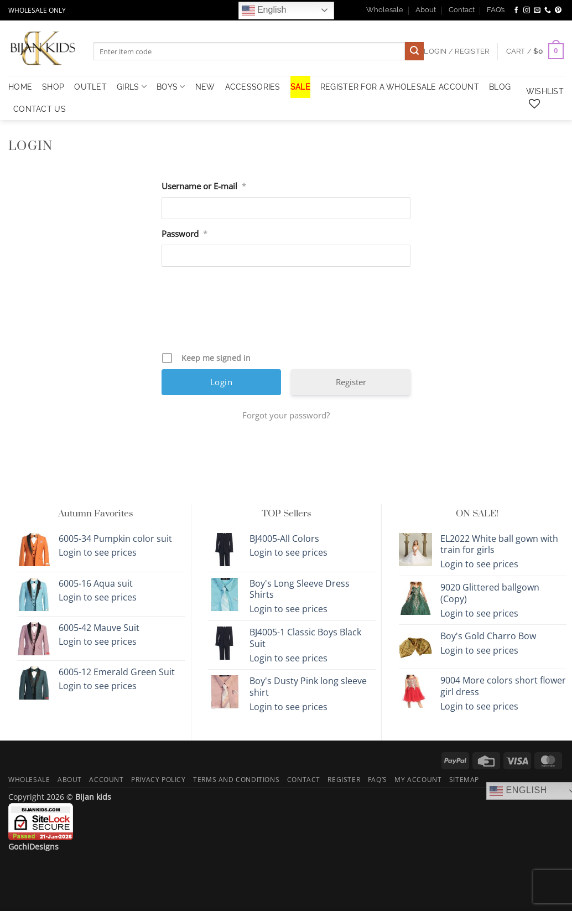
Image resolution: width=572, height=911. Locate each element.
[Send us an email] (537, 10)
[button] (535, 51)
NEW (205, 86)
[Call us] (547, 10)
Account (106, 779)
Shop (53, 86)
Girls (132, 86)
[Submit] (414, 51)
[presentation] (287, 313)
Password (184, 234)
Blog (500, 86)
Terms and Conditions (236, 779)
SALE (300, 86)
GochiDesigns (33, 846)
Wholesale (384, 10)
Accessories (252, 86)
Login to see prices (98, 552)
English (264, 10)
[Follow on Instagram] (526, 10)
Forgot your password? (286, 415)
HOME (20, 86)
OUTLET (90, 86)
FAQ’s (496, 10)
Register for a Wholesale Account (399, 86)
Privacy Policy (158, 779)
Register (351, 381)
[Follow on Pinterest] (558, 10)
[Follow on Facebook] (516, 10)
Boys (171, 86)
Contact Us (39, 108)
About (425, 10)
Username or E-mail (204, 186)
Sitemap (464, 779)
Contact (462, 10)
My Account (417, 779)
